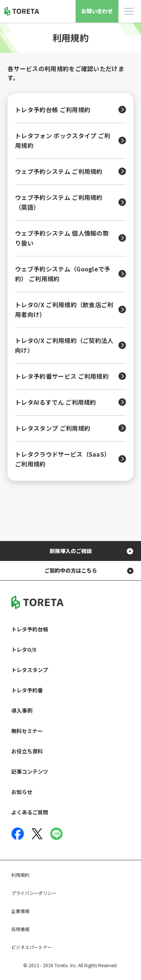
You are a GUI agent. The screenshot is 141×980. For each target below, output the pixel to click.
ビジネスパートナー (31, 947)
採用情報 (20, 929)
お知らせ (21, 792)
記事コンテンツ (29, 771)
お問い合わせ (97, 11)
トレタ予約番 (27, 690)
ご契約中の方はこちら (70, 570)
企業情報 (20, 911)
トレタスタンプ (29, 670)
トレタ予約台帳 (29, 629)
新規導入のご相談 (71, 551)
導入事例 (21, 710)
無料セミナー (27, 731)
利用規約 (20, 875)
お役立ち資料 (27, 751)
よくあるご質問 (29, 812)
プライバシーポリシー (33, 893)
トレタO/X (23, 649)
